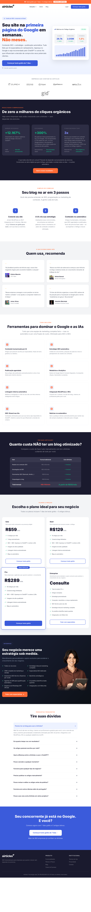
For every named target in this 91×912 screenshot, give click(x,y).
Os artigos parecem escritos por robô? (27, 748)
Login (66, 6)
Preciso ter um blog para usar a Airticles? (29, 726)
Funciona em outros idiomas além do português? (30, 789)
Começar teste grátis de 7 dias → (20, 63)
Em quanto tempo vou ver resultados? (26, 741)
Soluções (33, 6)
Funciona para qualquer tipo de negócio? (27, 769)
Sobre (41, 6)
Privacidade (72, 862)
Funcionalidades (50, 859)
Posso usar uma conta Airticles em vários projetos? (31, 796)
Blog (47, 6)
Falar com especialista (67, 622)
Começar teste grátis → (80, 6)
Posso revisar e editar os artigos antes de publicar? (31, 782)
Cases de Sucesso (51, 867)
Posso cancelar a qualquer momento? (26, 762)
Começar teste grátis (23, 561)
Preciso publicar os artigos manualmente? (28, 775)
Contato (71, 864)
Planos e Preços (50, 862)
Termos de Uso (73, 859)
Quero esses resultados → (45, 171)
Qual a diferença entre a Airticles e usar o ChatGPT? (31, 755)
